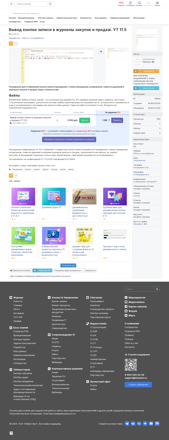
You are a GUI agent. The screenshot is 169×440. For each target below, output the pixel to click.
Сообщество (20, 363)
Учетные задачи (21, 339)
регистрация (51, 276)
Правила (129, 335)
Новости (17, 301)
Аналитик (95, 305)
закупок (36, 169)
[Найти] (157, 289)
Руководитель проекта (102, 309)
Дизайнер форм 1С (51, 207)
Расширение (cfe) (141, 167)
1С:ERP (93, 331)
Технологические (60, 388)
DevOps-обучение (22, 373)
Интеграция (19, 359)
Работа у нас (131, 343)
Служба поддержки (139, 354)
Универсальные (98, 359)
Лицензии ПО (58, 376)
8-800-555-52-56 (134, 375)
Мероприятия (137, 297)
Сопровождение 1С (63, 334)
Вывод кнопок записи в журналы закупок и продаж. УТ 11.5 (68, 29)
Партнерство (59, 358)
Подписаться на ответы (20, 270)
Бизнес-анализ (59, 301)
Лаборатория (21, 369)
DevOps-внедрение (23, 381)
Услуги (55, 350)
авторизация (64, 276)
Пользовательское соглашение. (25, 413)
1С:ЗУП (94, 351)
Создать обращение (138, 384)
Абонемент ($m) (140, 224)
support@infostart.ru (136, 378)
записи (71, 169)
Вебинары (57, 362)
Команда (56, 316)
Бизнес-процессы (61, 305)
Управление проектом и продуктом (64, 310)
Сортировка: (67, 270)
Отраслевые (58, 380)
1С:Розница (96, 347)
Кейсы (55, 354)
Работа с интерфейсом (143, 153)
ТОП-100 (17, 317)
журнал (28, 169)
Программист (97, 301)
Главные (17, 305)
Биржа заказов (138, 306)
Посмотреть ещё (68, 265)
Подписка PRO (21, 331)
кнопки (63, 169)
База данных (19, 351)
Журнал (18, 297)
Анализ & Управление (65, 297)
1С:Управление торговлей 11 (145, 182)
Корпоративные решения (67, 368)
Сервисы (56, 346)
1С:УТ (93, 343)
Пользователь (139, 160)
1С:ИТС (55, 342)
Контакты (130, 347)
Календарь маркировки (102, 371)
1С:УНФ (94, 339)
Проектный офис (100, 381)
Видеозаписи (137, 302)
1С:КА (93, 335)
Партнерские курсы (100, 317)
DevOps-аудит (20, 377)
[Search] (142, 289)
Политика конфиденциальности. (59, 413)
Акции (55, 338)
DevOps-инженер (99, 313)
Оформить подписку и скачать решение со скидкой (69, 139)
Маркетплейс (98, 323)
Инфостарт (50, 165)
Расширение (17, 169)
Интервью (18, 313)
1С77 (92, 367)
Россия (136, 196)
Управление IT (59, 320)
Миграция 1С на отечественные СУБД (24, 398)
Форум (133, 311)
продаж (54, 169)
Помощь (129, 339)
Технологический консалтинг (28, 385)
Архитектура (58, 324)
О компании (132, 323)
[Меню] (11, 3)
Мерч (132, 315)
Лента (16, 309)
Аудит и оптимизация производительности (24, 391)
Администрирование (24, 355)
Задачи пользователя (24, 343)
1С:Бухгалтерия (98, 327)
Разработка (19, 347)
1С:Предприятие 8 (141, 174)
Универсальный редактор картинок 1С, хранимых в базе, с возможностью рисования (53, 252)
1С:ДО (93, 355)
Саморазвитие (59, 328)
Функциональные (22, 335)
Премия (17, 321)
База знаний (20, 327)
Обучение (96, 297)
